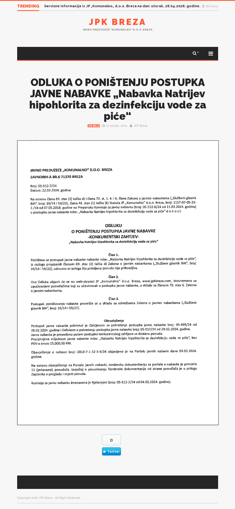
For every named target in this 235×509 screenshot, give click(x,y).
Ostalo (93, 126)
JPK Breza (117, 22)
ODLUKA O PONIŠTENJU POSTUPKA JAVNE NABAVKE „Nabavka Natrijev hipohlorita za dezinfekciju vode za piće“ (117, 99)
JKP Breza (140, 126)
